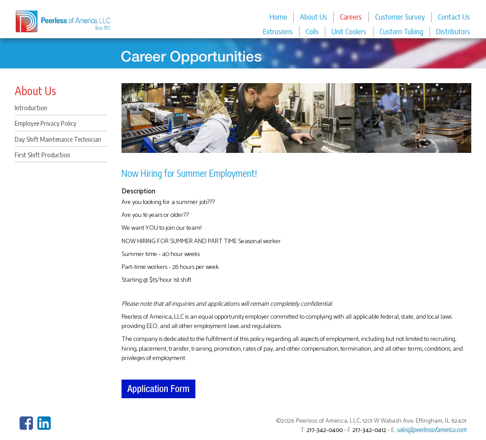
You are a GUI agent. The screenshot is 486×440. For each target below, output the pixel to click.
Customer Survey (400, 16)
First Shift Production (42, 155)
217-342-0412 (369, 430)
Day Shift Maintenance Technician (58, 139)
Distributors (453, 31)
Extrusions (278, 31)
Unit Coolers (349, 31)
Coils (312, 31)
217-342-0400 (325, 430)
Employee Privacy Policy (46, 123)
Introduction (31, 108)
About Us (313, 16)
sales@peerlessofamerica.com (431, 429)
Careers (351, 16)
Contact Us (454, 16)
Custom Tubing (401, 31)
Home (278, 16)
